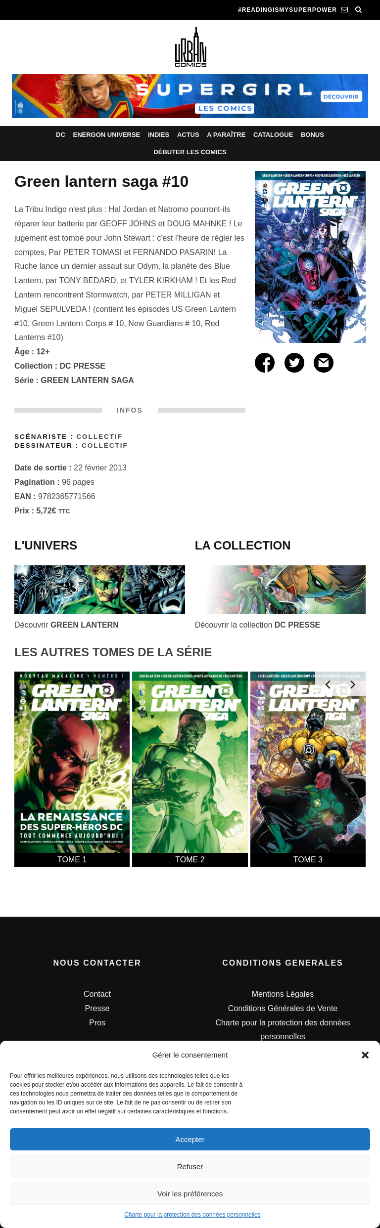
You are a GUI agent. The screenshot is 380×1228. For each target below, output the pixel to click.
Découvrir (66, 625)
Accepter (189, 1139)
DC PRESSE (82, 366)
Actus (188, 134)
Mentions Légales (283, 994)
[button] (365, 1055)
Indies (158, 134)
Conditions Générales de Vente (282, 1008)
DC (60, 134)
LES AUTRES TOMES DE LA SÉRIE (113, 652)
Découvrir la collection (257, 625)
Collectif (99, 436)
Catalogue (273, 134)
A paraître (226, 134)
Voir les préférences (190, 1193)
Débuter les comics (189, 152)
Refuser (190, 1166)
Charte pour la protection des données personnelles (192, 1214)
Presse (97, 1008)
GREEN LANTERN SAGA (87, 380)
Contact (97, 994)
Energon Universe (106, 134)
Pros (97, 1022)
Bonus (312, 134)
